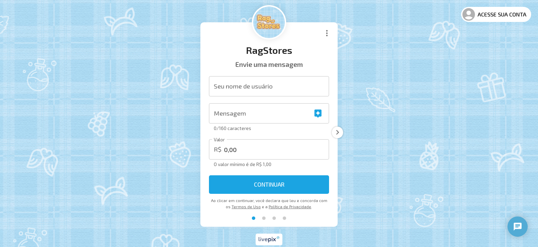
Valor (219, 140)
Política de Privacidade (290, 206)
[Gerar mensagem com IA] (318, 113)
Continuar (269, 184)
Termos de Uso (246, 206)
